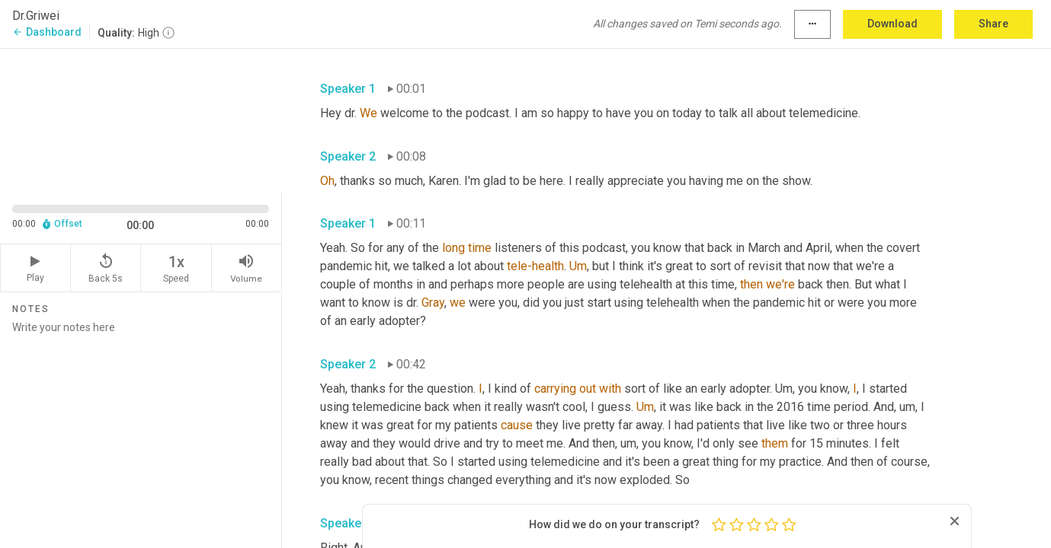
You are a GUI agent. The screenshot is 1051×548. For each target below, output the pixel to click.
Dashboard (47, 32)
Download (892, 24)
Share (993, 24)
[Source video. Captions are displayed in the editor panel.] (141, 119)
